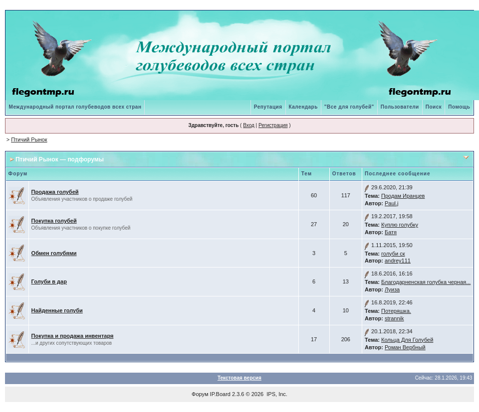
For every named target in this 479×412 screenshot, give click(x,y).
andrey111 (398, 261)
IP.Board (220, 394)
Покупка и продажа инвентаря (72, 336)
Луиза (392, 289)
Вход (248, 125)
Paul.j (392, 203)
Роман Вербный (405, 347)
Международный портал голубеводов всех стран (75, 107)
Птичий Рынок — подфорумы (59, 159)
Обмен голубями (54, 253)
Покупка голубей (54, 221)
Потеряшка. (396, 311)
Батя (391, 232)
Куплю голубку (399, 225)
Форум (200, 394)
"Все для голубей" (349, 107)
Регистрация (272, 125)
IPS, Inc (276, 394)
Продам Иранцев (403, 196)
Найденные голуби (57, 310)
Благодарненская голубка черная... (426, 282)
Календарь (303, 107)
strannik (394, 318)
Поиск (434, 107)
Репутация (268, 107)
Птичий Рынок (29, 139)
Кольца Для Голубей (407, 340)
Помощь (459, 107)
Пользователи (400, 107)
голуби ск (393, 254)
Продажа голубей (55, 192)
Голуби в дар (49, 281)
